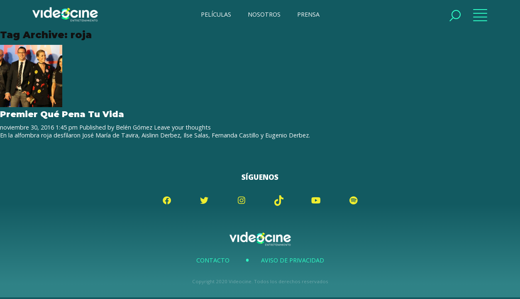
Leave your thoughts (182, 127)
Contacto (212, 260)
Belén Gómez (134, 127)
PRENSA (308, 14)
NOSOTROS (264, 14)
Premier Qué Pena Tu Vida (62, 114)
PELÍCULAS (216, 14)
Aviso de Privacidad (292, 260)
